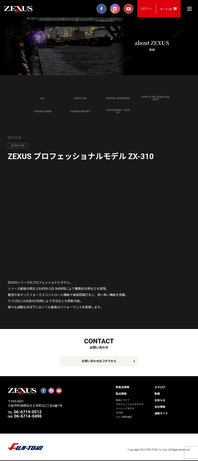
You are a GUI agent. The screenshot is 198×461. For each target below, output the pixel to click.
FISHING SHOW (42, 111)
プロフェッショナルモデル (130, 404)
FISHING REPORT (80, 111)
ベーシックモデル (125, 408)
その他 (119, 412)
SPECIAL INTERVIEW (118, 98)
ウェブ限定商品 (124, 417)
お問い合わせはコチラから (99, 361)
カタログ (159, 387)
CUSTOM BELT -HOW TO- (118, 111)
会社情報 (159, 406)
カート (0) (168, 9)
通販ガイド (161, 413)
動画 (157, 393)
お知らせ (159, 400)
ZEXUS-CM (80, 98)
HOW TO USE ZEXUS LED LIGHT (155, 98)
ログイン (146, 8)
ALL (42, 98)
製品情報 (121, 393)
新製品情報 (122, 387)
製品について (123, 400)
